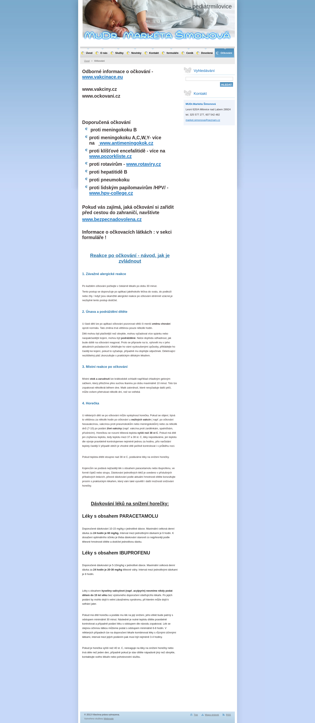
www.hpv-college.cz (111, 193)
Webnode (109, 718)
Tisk (196, 715)
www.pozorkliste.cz (110, 156)
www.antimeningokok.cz (126, 143)
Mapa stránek (212, 715)
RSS (228, 715)
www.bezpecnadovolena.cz (112, 219)
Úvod (87, 61)
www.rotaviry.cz (143, 164)
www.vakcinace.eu (102, 77)
